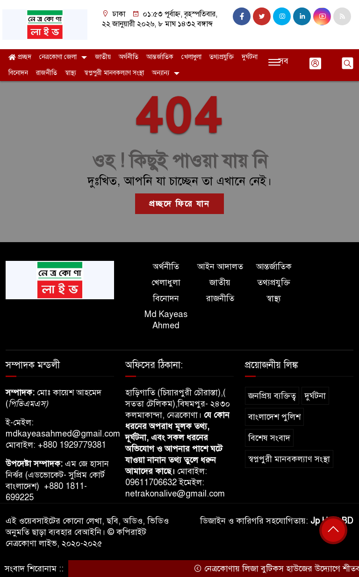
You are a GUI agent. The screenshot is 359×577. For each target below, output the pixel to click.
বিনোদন (18, 73)
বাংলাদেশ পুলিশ (274, 417)
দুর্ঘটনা (250, 57)
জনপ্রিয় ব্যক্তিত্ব (272, 396)
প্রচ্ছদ (19, 57)
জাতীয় (103, 57)
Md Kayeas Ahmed (165, 320)
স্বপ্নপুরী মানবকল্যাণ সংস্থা (114, 73)
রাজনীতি (46, 73)
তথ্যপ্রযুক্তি (221, 57)
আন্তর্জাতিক (159, 57)
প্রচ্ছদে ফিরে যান (179, 204)
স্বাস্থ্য (70, 73)
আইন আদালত (220, 266)
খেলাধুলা (191, 57)
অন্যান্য (160, 73)
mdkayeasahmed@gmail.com (63, 434)
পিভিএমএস (26, 404)
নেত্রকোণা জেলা (58, 57)
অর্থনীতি (128, 57)
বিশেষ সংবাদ (269, 438)
